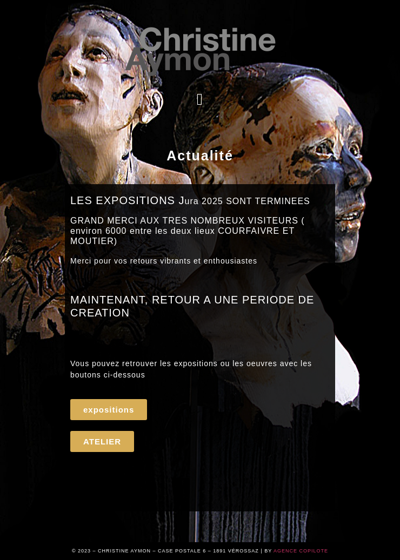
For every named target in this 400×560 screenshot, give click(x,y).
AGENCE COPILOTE (301, 551)
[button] (200, 99)
